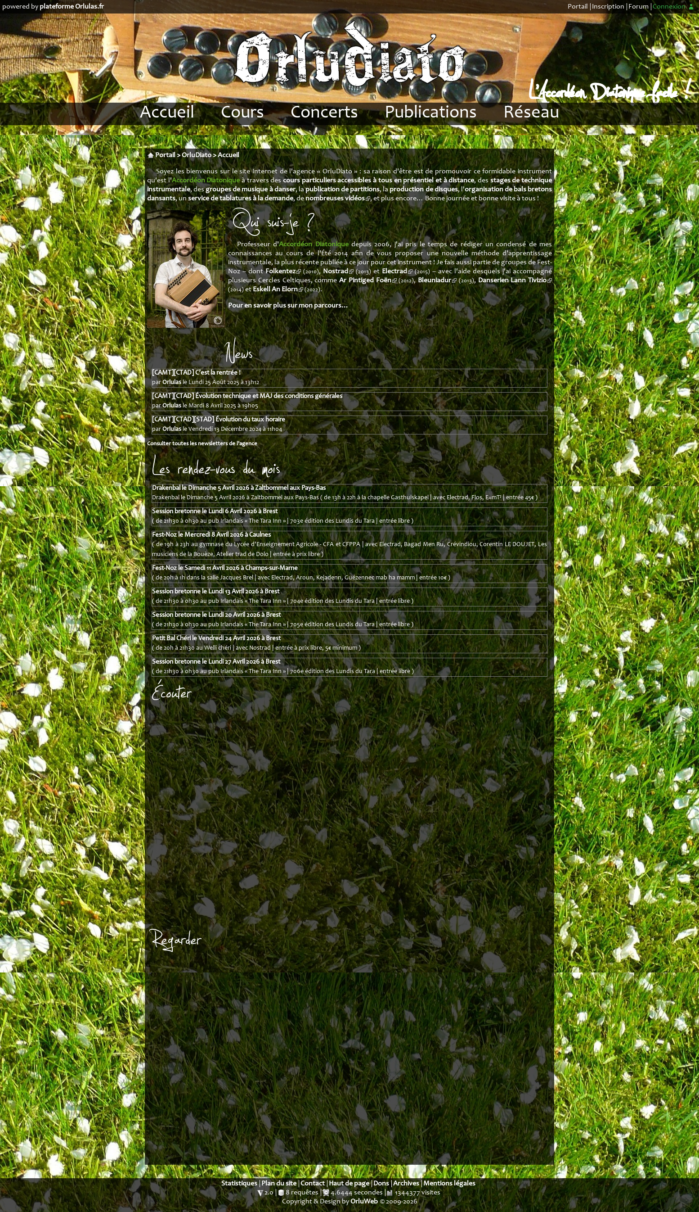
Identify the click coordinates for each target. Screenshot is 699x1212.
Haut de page (349, 1183)
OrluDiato (196, 155)
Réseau (531, 113)
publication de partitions (342, 189)
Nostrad (335, 271)
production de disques (423, 189)
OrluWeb (364, 1201)
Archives (406, 1183)
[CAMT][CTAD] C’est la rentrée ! (196, 373)
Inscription (608, 6)
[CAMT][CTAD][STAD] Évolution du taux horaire (218, 419)
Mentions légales (449, 1183)
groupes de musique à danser (250, 189)
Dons (381, 1183)
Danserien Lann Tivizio (512, 280)
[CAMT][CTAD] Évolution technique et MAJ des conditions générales (247, 396)
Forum (638, 6)
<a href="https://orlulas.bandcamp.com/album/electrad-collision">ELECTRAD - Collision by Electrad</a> (259, 810)
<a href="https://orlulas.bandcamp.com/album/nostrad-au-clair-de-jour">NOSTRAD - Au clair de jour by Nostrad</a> (440, 810)
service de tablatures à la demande (240, 198)
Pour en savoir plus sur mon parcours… (288, 305)
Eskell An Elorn (275, 289)
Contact (312, 1183)
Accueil (167, 113)
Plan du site (278, 1183)
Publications (431, 113)
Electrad (394, 271)
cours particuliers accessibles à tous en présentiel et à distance (378, 180)
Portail (578, 6)
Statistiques (239, 1183)
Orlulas (171, 383)
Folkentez (280, 271)
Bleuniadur (434, 280)
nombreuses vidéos (335, 198)
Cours (242, 113)
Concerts (324, 113)
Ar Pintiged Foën (365, 280)
